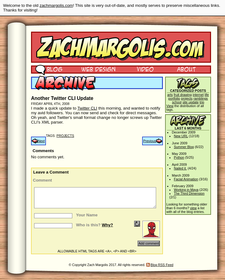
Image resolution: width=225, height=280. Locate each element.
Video (141, 69)
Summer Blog (184, 147)
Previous (149, 141)
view (193, 208)
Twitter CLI (87, 108)
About (186, 69)
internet (198, 95)
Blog (49, 69)
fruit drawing (183, 95)
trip (202, 102)
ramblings (200, 98)
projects (65, 136)
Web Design (94, 69)
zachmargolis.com (56, 5)
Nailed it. (180, 168)
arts (170, 95)
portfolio (174, 98)
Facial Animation (186, 179)
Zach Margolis (121, 47)
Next (41, 141)
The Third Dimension (189, 193)
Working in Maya (186, 190)
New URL (181, 136)
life (207, 95)
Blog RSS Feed (162, 265)
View (169, 106)
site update (190, 102)
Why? (107, 225)
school (177, 102)
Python (179, 157)
